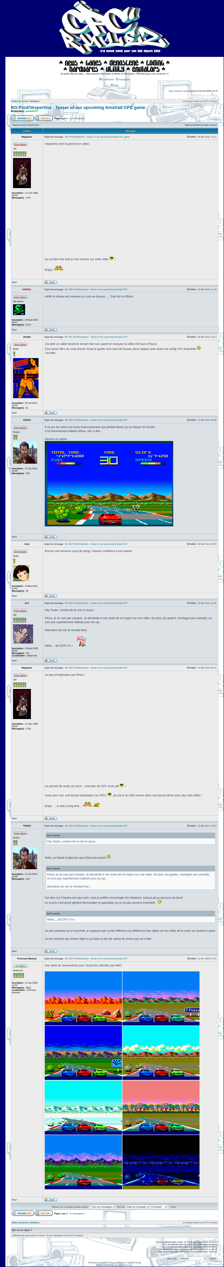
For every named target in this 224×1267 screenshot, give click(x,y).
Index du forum (20, 101)
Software (35, 101)
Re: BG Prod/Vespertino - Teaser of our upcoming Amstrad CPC (96, 289)
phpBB (103, 1262)
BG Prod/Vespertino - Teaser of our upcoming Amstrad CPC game (78, 107)
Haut (14, 282)
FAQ (115, 85)
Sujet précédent (193, 125)
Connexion (106, 79)
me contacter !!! (160, 74)
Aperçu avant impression (26, 125)
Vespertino (92, 965)
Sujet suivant (210, 125)
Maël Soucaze (125, 1265)
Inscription (123, 79)
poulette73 (31, 111)
